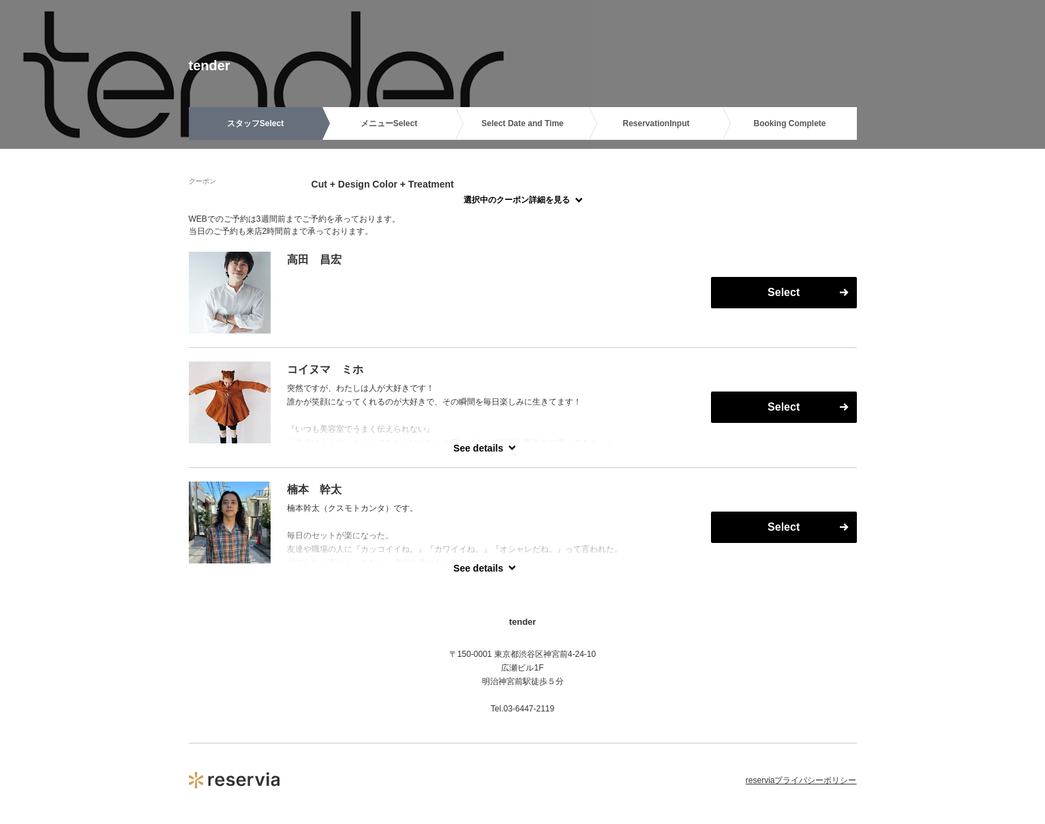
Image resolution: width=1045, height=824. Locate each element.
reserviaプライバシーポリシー (801, 780)
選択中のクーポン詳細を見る (517, 200)
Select (784, 292)
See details (478, 448)
